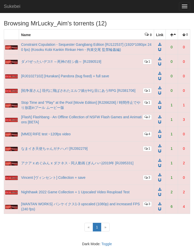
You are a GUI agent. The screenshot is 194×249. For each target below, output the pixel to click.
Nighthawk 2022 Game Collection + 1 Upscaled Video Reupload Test (75, 192)
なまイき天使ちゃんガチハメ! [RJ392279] (54, 149)
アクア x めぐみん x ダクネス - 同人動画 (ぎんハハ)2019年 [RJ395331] (77, 163)
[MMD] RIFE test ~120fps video (46, 134)
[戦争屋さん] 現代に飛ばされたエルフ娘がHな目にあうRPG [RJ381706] (78, 91)
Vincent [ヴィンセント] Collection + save (53, 177)
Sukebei (12, 6)
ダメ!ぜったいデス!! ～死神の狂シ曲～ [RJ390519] (61, 62)
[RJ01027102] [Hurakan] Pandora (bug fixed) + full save (65, 76)
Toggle (106, 244)
